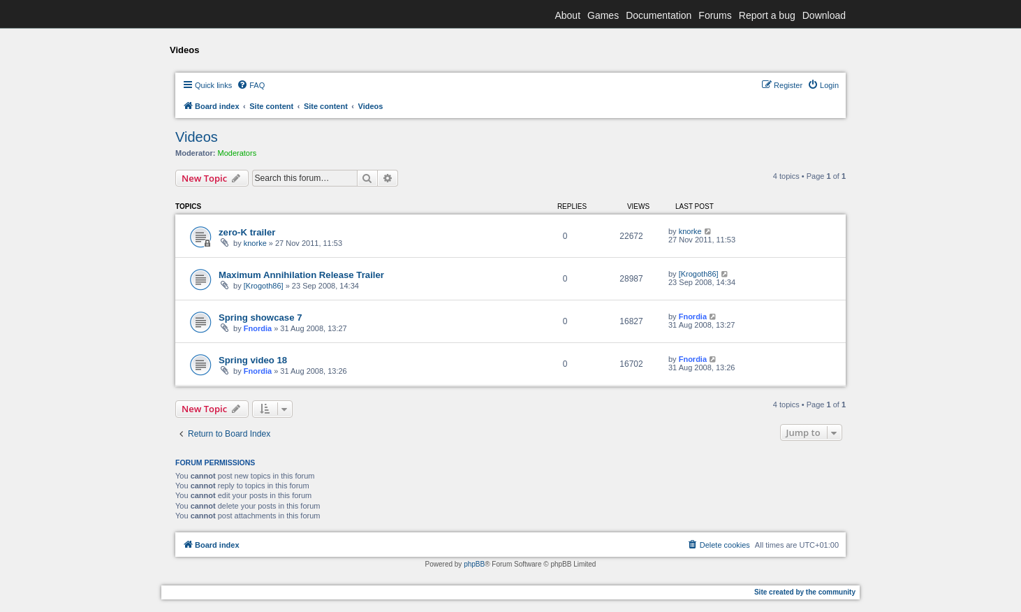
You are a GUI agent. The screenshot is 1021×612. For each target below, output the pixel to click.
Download (824, 15)
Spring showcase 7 (260, 317)
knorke (255, 243)
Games (603, 15)
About (567, 15)
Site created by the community (804, 592)
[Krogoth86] (264, 286)
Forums (714, 15)
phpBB (474, 564)
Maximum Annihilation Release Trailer (301, 275)
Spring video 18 (253, 360)
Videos (196, 137)
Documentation (658, 15)
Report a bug (767, 15)
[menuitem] (251, 85)
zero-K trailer (247, 232)
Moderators (237, 153)
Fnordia (258, 328)
